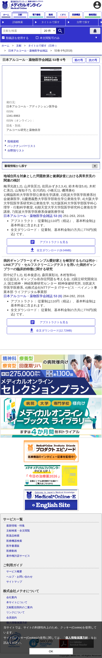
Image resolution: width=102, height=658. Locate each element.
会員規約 (11, 617)
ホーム (5, 45)
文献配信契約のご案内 (19, 607)
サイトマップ (14, 581)
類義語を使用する (17, 38)
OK (51, 651)
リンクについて (15, 612)
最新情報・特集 (15, 525)
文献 (18, 45)
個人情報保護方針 (76, 637)
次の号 (93, 60)
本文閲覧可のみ (50, 38)
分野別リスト (15, 150)
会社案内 (11, 597)
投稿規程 (13, 141)
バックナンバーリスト (21, 146)
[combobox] (21, 31)
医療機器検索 (14, 540)
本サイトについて (16, 602)
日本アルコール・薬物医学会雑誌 (28, 50)
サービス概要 (14, 571)
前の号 (78, 60)
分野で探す (83, 22)
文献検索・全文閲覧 (18, 530)
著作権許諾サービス (18, 555)
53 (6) (58, 216)
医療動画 (11, 550)
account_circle (97, 5)
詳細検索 (17, 22)
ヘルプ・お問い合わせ (19, 576)
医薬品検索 (12, 535)
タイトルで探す (50, 22)
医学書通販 (12, 545)
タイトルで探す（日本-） (43, 45)
